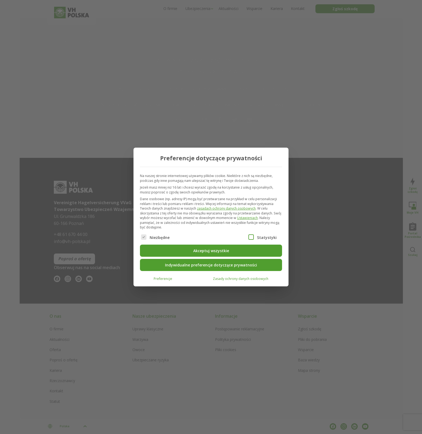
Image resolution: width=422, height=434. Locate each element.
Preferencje (163, 278)
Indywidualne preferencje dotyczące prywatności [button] (211, 264)
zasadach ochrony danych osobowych (226, 208)
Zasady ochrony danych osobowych (240, 278)
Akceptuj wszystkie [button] (211, 250)
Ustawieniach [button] (247, 218)
